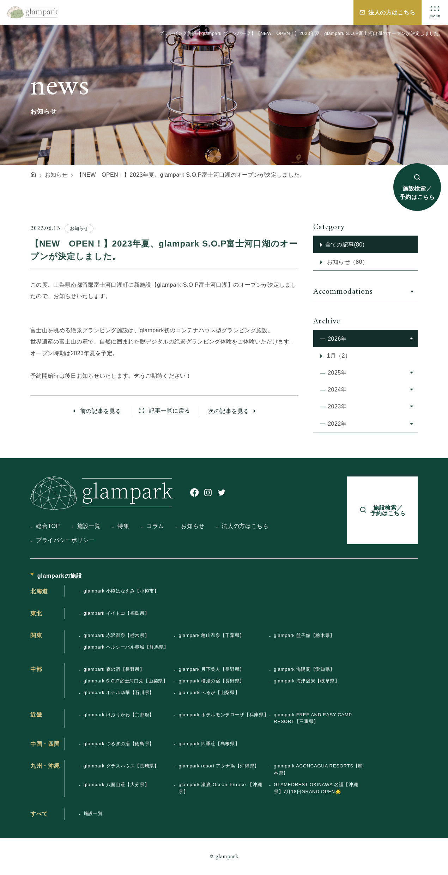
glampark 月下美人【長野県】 (211, 669)
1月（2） (338, 355)
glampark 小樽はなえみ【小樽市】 (121, 591)
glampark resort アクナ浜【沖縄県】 (218, 765)
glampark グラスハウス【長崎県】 (121, 765)
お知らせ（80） (346, 262)
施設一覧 (89, 526)
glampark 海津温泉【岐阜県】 (307, 680)
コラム (155, 526)
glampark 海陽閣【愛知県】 (304, 669)
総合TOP (48, 526)
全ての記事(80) (345, 244)
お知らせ (193, 526)
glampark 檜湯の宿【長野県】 (211, 680)
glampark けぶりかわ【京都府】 (119, 714)
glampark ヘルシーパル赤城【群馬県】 (126, 647)
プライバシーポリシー (65, 540)
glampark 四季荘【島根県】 (209, 743)
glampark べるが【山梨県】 (209, 692)
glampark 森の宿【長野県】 (114, 669)
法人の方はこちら (391, 12)
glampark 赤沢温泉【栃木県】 (117, 635)
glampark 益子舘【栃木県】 (304, 635)
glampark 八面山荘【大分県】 (117, 784)
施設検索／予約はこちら (417, 192)
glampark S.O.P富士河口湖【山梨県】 (126, 680)
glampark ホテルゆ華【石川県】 (119, 692)
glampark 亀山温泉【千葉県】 (211, 635)
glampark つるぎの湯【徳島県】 (119, 743)
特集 (123, 526)
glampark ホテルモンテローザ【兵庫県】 (223, 714)
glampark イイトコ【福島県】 (117, 613)
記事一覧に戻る (168, 411)
